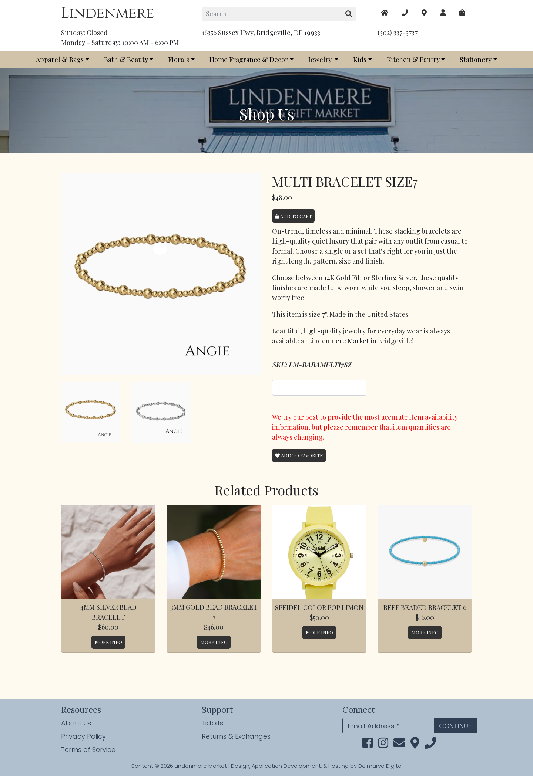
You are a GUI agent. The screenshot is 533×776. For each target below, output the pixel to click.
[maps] (462, 12)
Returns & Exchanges (236, 736)
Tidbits (212, 723)
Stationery (476, 59)
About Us (76, 723)
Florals (178, 59)
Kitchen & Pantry (413, 59)
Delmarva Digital (380, 766)
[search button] (349, 14)
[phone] (430, 744)
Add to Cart (293, 216)
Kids (359, 59)
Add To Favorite (299, 455)
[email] (399, 744)
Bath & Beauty (126, 59)
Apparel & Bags (60, 59)
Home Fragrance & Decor (248, 59)
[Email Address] (388, 726)
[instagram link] (383, 744)
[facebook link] (367, 744)
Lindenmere (107, 13)
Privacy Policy (83, 736)
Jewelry (320, 59)
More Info (108, 642)
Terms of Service (88, 749)
